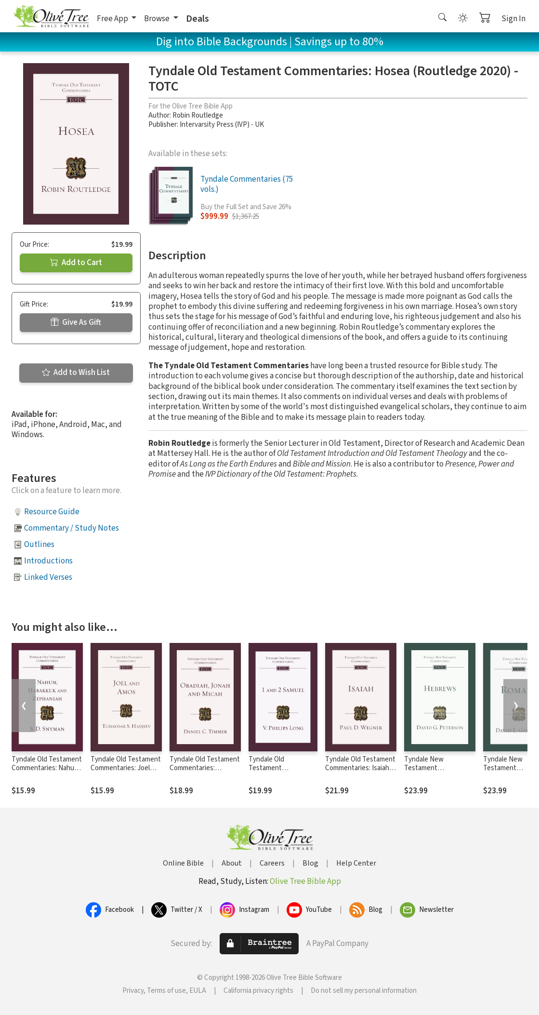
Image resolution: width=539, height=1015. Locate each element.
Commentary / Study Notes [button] (71, 528)
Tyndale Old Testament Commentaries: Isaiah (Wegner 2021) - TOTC (360, 768)
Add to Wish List (76, 372)
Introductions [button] (48, 561)
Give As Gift (76, 322)
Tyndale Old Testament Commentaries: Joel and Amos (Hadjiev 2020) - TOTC (126, 773)
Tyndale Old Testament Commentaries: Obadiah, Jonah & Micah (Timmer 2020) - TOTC (205, 773)
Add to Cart (76, 262)
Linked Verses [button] (48, 577)
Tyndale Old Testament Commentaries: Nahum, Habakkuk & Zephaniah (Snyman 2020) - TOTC (47, 773)
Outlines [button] (39, 544)
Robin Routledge (197, 115)
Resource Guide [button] (51, 512)
